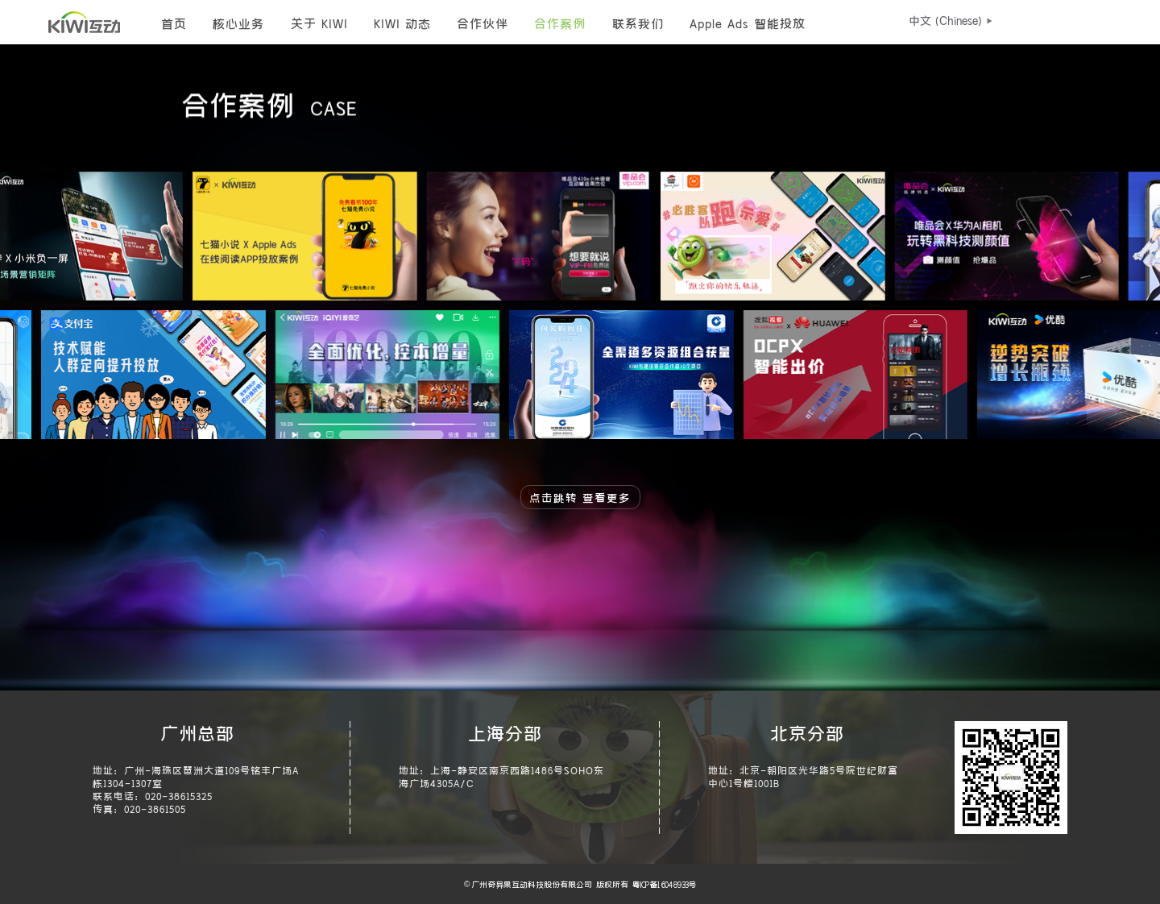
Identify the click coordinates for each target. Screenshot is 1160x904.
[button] (945, 20)
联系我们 (638, 22)
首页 (174, 22)
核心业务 (238, 22)
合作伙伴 (482, 22)
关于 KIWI (319, 22)
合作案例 (560, 22)
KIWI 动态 (402, 22)
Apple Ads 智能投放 (748, 22)
